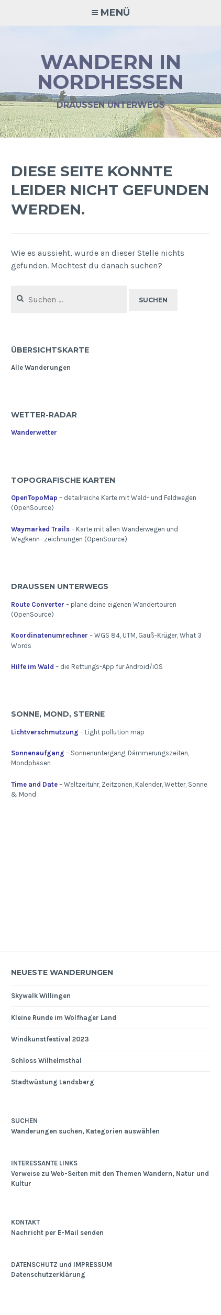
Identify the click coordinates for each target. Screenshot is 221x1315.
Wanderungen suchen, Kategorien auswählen (85, 1131)
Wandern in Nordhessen (110, 72)
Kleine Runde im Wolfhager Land (63, 1018)
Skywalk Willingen (41, 996)
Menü (115, 12)
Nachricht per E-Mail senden (57, 1233)
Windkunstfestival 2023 (50, 1039)
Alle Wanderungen (41, 367)
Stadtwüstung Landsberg (52, 1082)
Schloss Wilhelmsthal (46, 1060)
